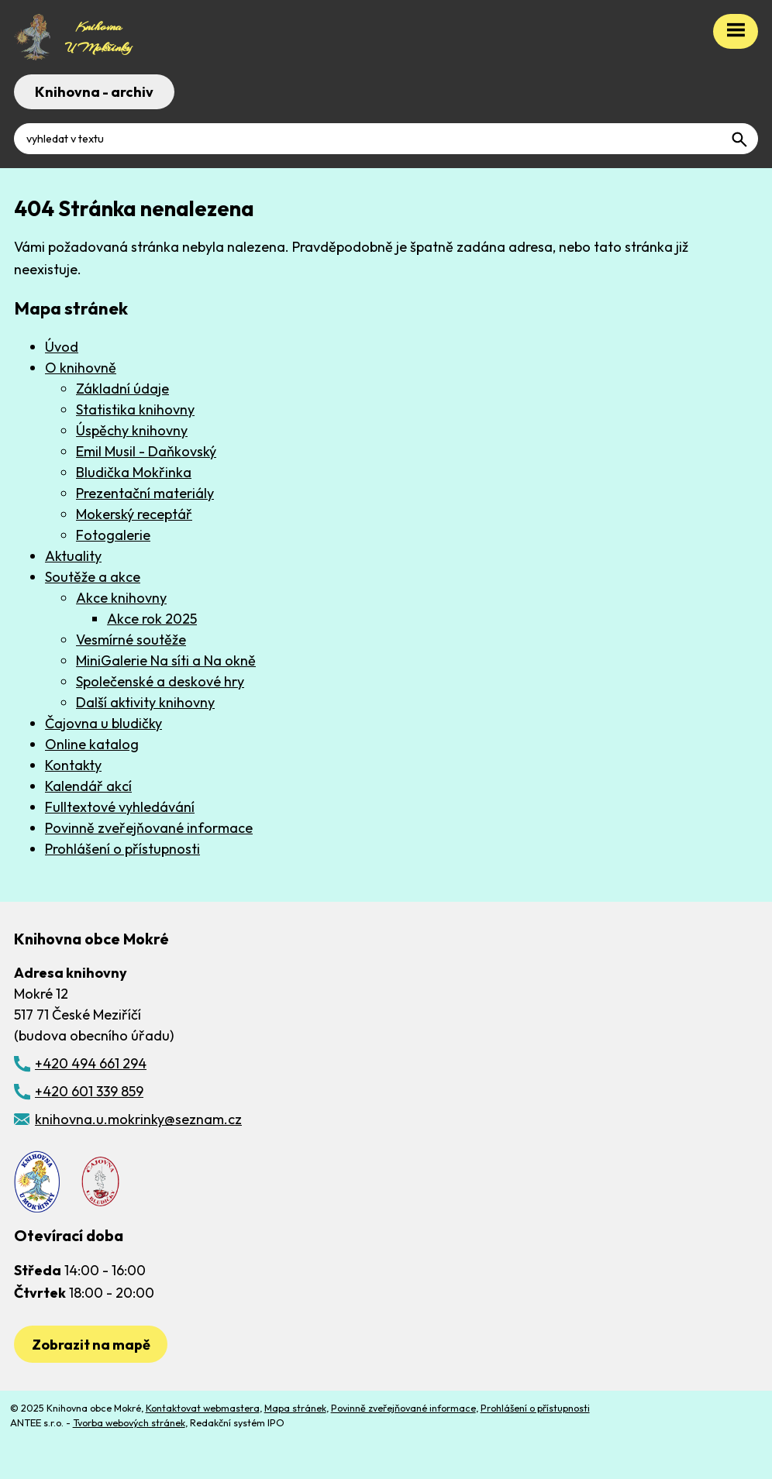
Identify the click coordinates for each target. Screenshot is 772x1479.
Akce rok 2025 (152, 619)
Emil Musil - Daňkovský (146, 451)
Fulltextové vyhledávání (120, 807)
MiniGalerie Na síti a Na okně (166, 660)
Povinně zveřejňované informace (149, 828)
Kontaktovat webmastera (203, 1408)
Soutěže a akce (92, 577)
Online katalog (92, 744)
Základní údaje (122, 388)
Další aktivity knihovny (145, 702)
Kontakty (73, 765)
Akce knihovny (121, 598)
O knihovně (80, 368)
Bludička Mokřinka (133, 472)
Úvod (61, 347)
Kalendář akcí (88, 786)
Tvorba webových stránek (129, 1422)
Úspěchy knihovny (132, 430)
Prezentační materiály (145, 493)
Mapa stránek (295, 1408)
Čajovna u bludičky (103, 723)
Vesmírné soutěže (131, 639)
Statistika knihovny (135, 409)
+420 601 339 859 (89, 1091)
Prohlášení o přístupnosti (122, 849)
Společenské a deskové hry (160, 681)
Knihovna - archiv (94, 92)
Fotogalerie (113, 535)
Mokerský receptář (134, 514)
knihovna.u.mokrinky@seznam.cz (138, 1119)
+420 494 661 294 (90, 1063)
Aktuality (73, 556)
